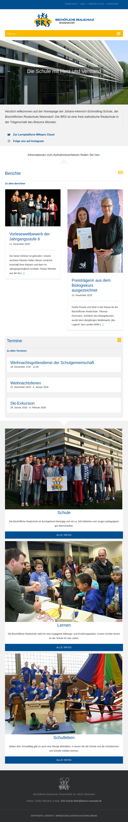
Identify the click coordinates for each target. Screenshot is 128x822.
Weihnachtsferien (25, 383)
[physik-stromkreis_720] (63, 542)
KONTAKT (49, 816)
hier (97, 155)
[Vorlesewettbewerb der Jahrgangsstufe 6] (32, 207)
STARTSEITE (37, 816)
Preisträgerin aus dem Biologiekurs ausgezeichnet (91, 285)
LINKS (82, 4)
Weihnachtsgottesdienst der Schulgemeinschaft (52, 362)
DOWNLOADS (71, 4)
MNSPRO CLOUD (96, 4)
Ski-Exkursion (22, 403)
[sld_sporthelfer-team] (63, 654)
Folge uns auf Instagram (28, 141)
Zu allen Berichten (15, 183)
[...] (22, 273)
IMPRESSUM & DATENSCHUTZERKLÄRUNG (76, 816)
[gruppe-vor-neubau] (63, 429)
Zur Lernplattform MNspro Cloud (33, 134)
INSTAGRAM (112, 4)
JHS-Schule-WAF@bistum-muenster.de (81, 801)
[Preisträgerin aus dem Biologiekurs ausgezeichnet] (95, 231)
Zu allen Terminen (17, 350)
